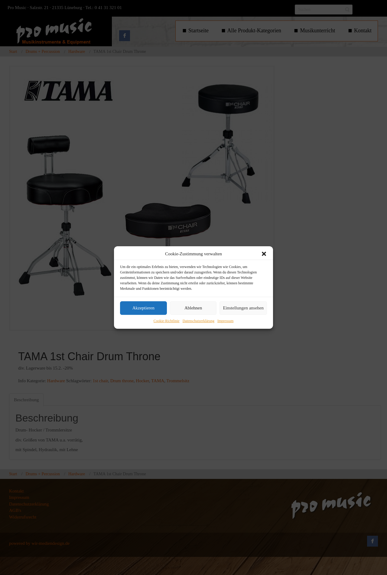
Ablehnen (193, 308)
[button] (264, 254)
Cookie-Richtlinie (167, 321)
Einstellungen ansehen (243, 308)
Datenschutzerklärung (198, 321)
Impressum (225, 321)
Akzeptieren (143, 308)
